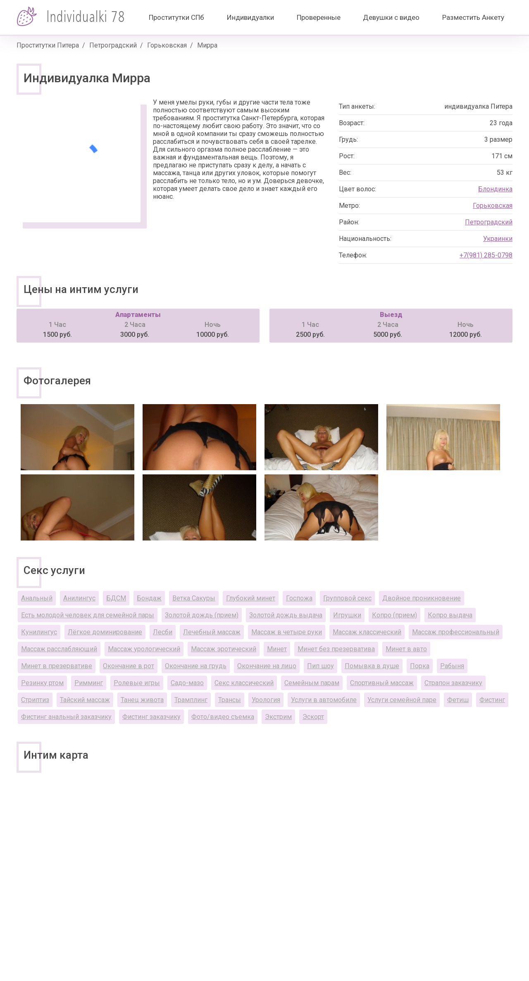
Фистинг (492, 700)
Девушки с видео (391, 17)
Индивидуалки (250, 17)
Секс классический (244, 683)
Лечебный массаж (212, 632)
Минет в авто (406, 649)
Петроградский (113, 45)
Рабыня (452, 666)
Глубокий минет (250, 598)
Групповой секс (347, 598)
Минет (277, 649)
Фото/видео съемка (222, 717)
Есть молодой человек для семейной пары (87, 615)
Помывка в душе (372, 666)
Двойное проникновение (421, 598)
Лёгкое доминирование (105, 632)
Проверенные (319, 17)
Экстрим (278, 717)
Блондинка (495, 189)
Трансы (229, 700)
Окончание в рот (128, 666)
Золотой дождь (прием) (201, 615)
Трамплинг (190, 700)
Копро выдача (450, 615)
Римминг (88, 683)
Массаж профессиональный (455, 632)
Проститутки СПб (176, 17)
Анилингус (79, 598)
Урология (266, 700)
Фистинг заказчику (151, 717)
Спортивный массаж (382, 683)
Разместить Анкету (473, 17)
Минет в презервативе (56, 666)
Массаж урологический (144, 649)
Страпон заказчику (453, 683)
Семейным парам (311, 683)
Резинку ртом (42, 683)
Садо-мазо (187, 683)
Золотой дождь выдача (285, 615)
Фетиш (458, 700)
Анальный (36, 598)
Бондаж (149, 598)
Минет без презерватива (336, 649)
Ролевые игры (137, 683)
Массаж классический (367, 632)
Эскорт (313, 717)
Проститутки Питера (48, 45)
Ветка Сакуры (193, 598)
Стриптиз (35, 700)
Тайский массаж (85, 700)
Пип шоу (320, 666)
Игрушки (347, 615)
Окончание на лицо (266, 666)
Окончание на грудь (195, 666)
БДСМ (116, 598)
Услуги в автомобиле (324, 700)
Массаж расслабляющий (59, 649)
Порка (419, 666)
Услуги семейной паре (401, 700)
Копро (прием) (394, 615)
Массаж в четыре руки (286, 632)
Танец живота (142, 700)
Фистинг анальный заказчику (66, 717)
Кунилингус (39, 632)
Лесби (162, 632)
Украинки (497, 239)
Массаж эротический (223, 649)
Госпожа (299, 598)
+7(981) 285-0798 (486, 255)
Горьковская (167, 45)
